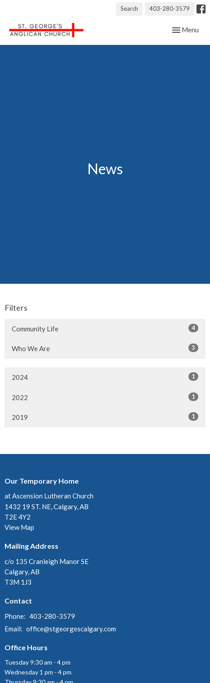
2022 (105, 396)
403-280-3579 (169, 8)
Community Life (105, 328)
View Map (19, 527)
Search (129, 8)
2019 (105, 416)
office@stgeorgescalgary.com (71, 629)
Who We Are (105, 348)
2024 (105, 376)
